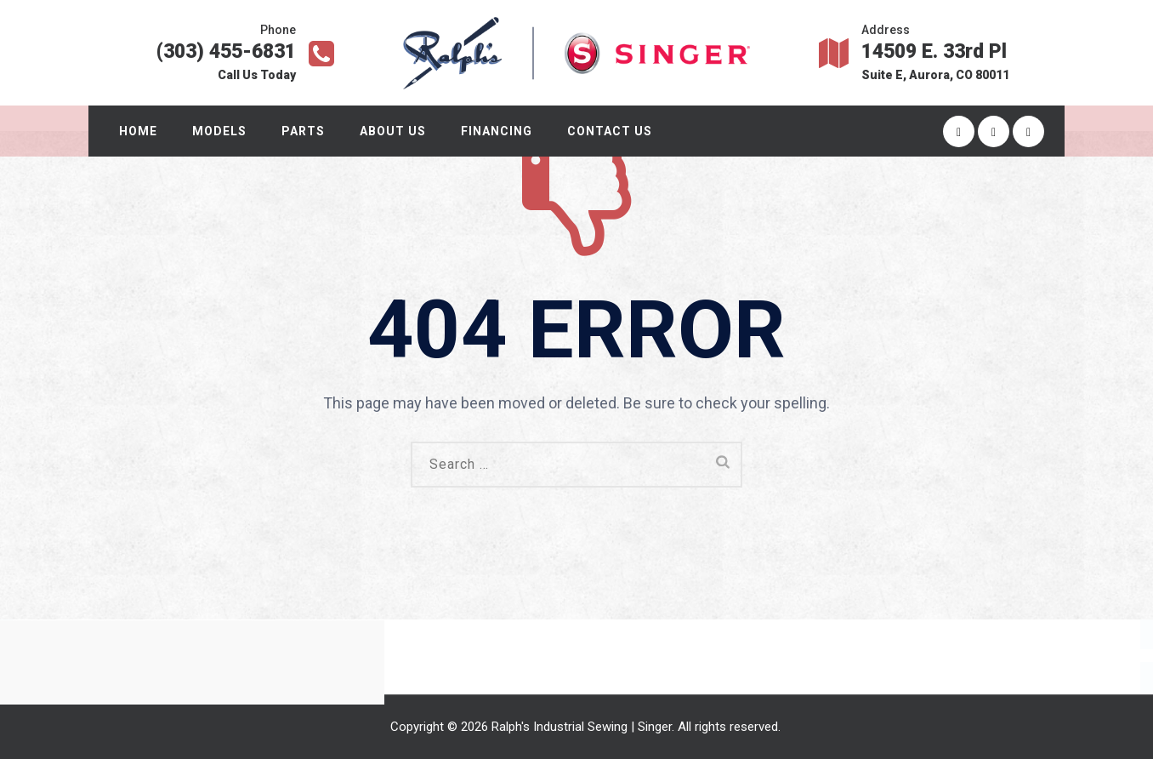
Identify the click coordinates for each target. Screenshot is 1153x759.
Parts (306, 131)
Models (223, 131)
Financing (500, 131)
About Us (396, 131)
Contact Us (613, 131)
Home (141, 131)
